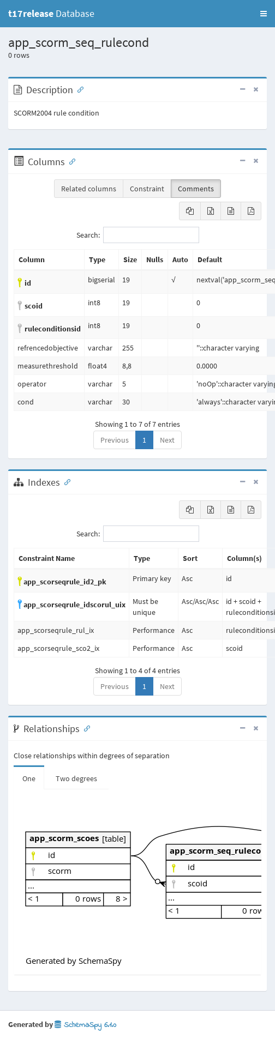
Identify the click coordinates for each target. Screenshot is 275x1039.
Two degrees (76, 778)
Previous (114, 440)
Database (51, 13)
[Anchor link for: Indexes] (65, 481)
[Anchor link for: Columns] (70, 161)
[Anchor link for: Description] (78, 89)
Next (167, 440)
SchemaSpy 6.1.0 (85, 1025)
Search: (137, 235)
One (28, 778)
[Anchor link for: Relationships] (84, 728)
